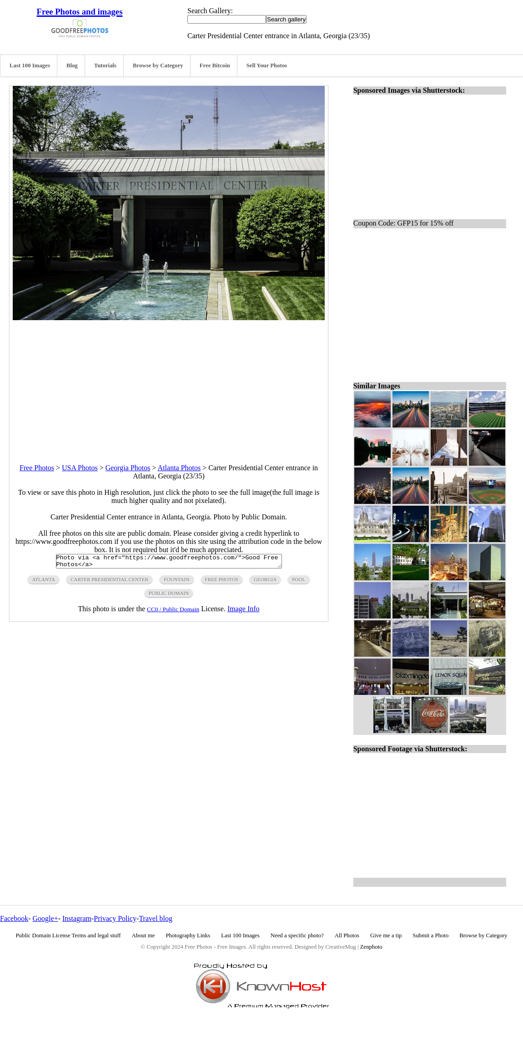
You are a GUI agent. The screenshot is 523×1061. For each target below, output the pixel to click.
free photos (221, 582)
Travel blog (155, 918)
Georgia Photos (128, 468)
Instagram (76, 918)
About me (143, 935)
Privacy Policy (115, 918)
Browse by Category (158, 65)
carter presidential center (109, 582)
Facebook (14, 918)
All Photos (347, 935)
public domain (169, 595)
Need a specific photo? (297, 935)
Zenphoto (371, 947)
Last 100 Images (30, 65)
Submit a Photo (430, 935)
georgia (265, 582)
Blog (72, 65)
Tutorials (105, 65)
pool (298, 582)
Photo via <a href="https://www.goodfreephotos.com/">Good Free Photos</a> (169, 562)
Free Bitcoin (215, 65)
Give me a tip (386, 935)
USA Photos (80, 468)
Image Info (243, 611)
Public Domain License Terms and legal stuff (68, 935)
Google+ (45, 918)
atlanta (43, 582)
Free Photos (37, 468)
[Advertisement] (169, 384)
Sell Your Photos (266, 65)
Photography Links (188, 935)
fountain (176, 582)
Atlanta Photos (179, 468)
